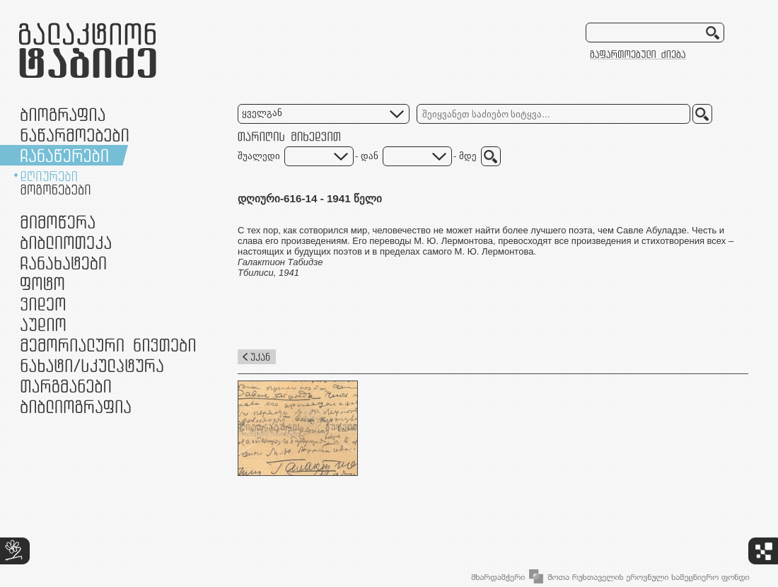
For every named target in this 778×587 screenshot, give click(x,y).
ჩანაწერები (64, 155)
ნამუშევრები (92, 365)
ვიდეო (43, 304)
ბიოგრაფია (63, 114)
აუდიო (43, 324)
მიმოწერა (58, 221)
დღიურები (49, 176)
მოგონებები (56, 189)
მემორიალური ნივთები (108, 345)
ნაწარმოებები (75, 134)
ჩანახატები (63, 262)
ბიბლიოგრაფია (76, 406)
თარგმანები (66, 386)
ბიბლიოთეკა (66, 242)
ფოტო (43, 283)
